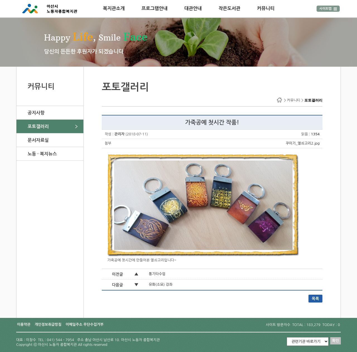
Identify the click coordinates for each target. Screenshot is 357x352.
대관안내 (193, 8)
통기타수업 (157, 274)
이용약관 (23, 324)
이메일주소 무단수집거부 (84, 324)
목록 (315, 299)
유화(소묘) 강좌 (160, 284)
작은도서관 (229, 8)
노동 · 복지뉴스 (42, 154)
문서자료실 (38, 140)
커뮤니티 (266, 8)
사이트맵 (328, 8)
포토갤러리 (38, 126)
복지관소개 (114, 8)
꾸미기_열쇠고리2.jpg (303, 143)
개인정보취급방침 (48, 324)
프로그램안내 (154, 8)
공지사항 (36, 112)
